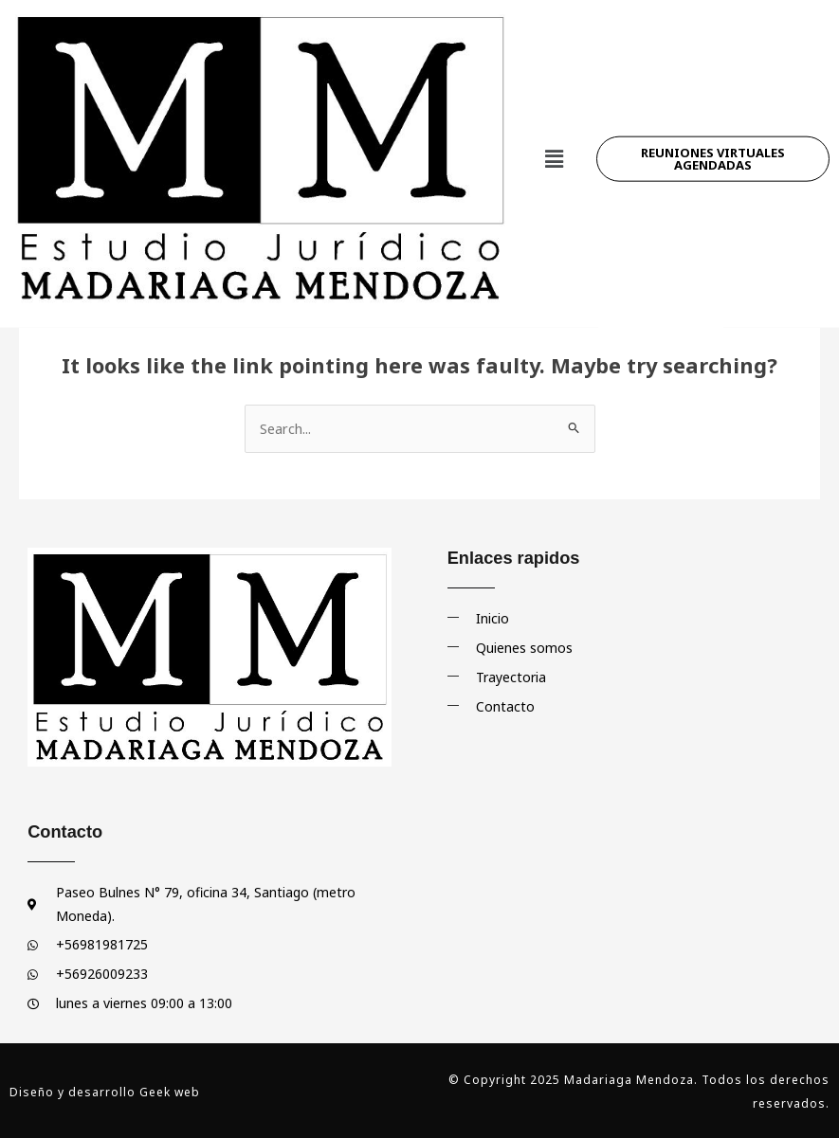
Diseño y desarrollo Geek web (104, 1091)
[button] (554, 129)
